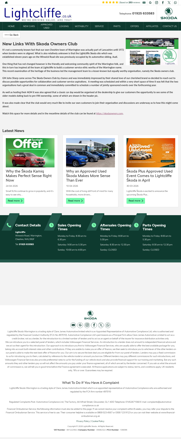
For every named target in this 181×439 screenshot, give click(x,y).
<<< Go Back (12, 35)
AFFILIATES (152, 26)
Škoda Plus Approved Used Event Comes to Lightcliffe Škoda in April (150, 176)
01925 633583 (143, 13)
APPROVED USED (46, 26)
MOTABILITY (81, 26)
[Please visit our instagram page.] (156, 2)
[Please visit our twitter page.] (169, 2)
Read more (15, 200)
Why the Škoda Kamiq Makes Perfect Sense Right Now (29, 176)
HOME (11, 26)
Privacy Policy (83, 422)
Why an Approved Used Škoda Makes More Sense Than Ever (88, 176)
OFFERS (134, 26)
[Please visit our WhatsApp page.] (175, 2)
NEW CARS (29, 26)
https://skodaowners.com (109, 113)
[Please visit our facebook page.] (163, 2)
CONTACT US (170, 26)
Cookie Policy (97, 422)
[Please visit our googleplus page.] (150, 2)
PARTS (116, 26)
